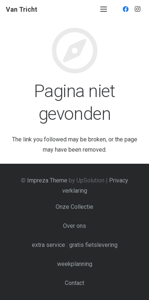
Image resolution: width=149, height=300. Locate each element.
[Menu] (104, 9)
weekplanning (74, 263)
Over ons (74, 225)
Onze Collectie (74, 206)
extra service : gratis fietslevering (75, 244)
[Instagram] (137, 9)
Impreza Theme (47, 180)
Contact (74, 282)
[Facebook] (125, 9)
